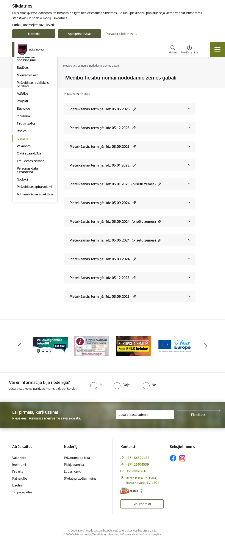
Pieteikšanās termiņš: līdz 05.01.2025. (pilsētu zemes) (115, 184)
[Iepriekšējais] (19, 346)
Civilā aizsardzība (29, 205)
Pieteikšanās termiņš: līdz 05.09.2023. (103, 296)
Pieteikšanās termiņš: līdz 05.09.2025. (103, 146)
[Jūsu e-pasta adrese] (145, 414)
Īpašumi (22, 190)
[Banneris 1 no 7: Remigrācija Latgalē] (50, 346)
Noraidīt (34, 34)
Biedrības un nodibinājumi (26, 109)
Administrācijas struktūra (35, 245)
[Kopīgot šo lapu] (206, 86)
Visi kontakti (142, 504)
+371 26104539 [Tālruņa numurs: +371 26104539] (137, 464)
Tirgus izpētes (22, 492)
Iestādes (23, 85)
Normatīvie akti (27, 126)
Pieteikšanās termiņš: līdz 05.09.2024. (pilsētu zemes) (115, 221)
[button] (134, 109)
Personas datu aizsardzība (27, 221)
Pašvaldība (20, 478)
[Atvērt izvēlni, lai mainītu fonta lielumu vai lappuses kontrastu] (189, 50)
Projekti (22, 152)
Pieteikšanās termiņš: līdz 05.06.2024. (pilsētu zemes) (115, 240)
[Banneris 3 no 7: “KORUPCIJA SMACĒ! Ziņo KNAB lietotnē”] (133, 346)
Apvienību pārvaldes (31, 93)
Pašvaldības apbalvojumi (34, 238)
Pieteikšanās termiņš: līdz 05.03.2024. (103, 259)
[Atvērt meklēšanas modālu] (173, 50)
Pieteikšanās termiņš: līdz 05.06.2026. (103, 109)
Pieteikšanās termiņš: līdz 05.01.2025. (103, 165)
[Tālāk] (205, 346)
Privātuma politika (77, 458)
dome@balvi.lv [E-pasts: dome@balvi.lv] (136, 471)
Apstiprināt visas (79, 34)
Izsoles (22, 182)
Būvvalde (23, 160)
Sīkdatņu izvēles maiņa (80, 478)
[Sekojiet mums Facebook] (173, 458)
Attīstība (22, 145)
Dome (21, 78)
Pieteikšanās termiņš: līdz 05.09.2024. (103, 202)
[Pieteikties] (198, 414)
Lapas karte (72, 471)
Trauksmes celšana (30, 212)
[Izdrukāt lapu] (206, 76)
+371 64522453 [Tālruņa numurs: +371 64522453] (137, 458)
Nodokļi (22, 231)
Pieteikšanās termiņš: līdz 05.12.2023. (103, 277)
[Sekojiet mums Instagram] (182, 458)
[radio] (96, 384)
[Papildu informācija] (141, 491)
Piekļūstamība (74, 465)
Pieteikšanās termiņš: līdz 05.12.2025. (103, 127)
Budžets (23, 119)
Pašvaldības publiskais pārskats (33, 135)
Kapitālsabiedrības (30, 100)
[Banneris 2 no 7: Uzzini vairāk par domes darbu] (91, 346)
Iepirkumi (23, 167)
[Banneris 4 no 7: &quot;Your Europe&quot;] (174, 346)
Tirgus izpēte (26, 175)
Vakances (24, 197)
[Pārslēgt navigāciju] (217, 49)
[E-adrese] (129, 490)
